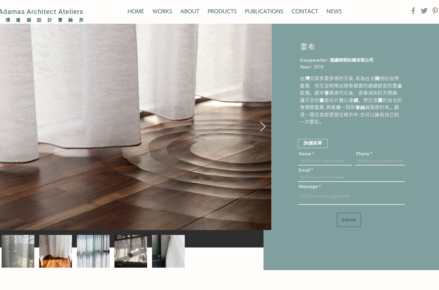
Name (305, 154)
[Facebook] (413, 10)
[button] (313, 143)
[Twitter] (424, 10)
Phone (362, 154)
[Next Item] (263, 127)
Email (304, 170)
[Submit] (349, 220)
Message (308, 186)
